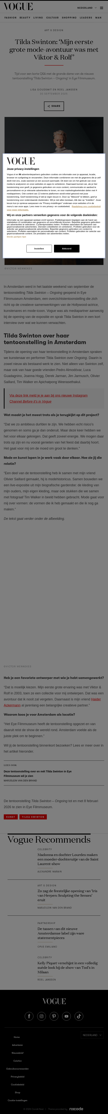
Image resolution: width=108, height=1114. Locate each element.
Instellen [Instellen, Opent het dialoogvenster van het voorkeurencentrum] (39, 248)
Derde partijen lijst (16, 237)
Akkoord (66, 248)
